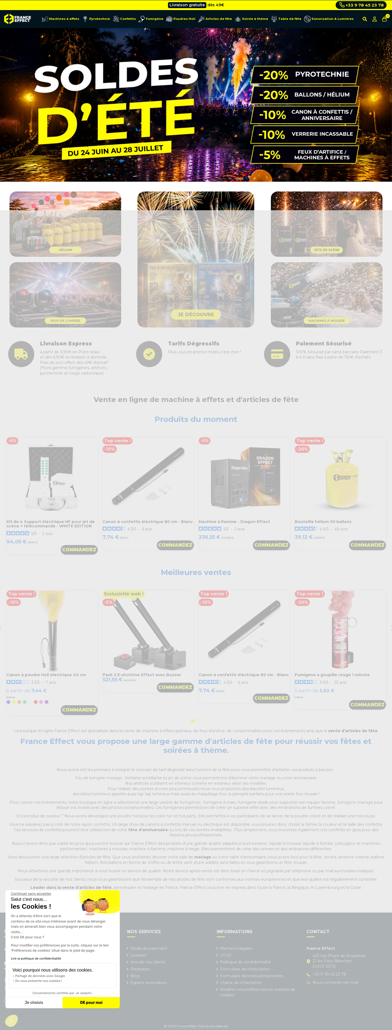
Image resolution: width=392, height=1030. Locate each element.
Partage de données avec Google (40, 976)
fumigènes (190, 802)
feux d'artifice (212, 730)
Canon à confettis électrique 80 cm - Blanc (148, 521)
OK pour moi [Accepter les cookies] (91, 1002)
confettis (101, 824)
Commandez (79, 549)
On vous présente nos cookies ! (38, 981)
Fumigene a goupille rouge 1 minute (332, 674)
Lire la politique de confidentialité (36, 958)
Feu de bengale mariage (99, 777)
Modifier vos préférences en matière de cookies (257, 992)
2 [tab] (198, 721)
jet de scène (180, 777)
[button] (11, 1020)
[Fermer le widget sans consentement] (31, 893)
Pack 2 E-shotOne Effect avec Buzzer (142, 674)
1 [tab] (193, 721)
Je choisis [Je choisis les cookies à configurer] (34, 1002)
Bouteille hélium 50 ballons (323, 521)
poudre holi (128, 816)
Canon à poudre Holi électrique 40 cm (46, 674)
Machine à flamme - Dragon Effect (234, 521)
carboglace (345, 843)
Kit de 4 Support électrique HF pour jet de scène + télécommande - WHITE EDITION (51, 524)
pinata (330, 857)
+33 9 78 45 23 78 (361, 5)
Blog (134, 975)
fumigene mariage (355, 802)
